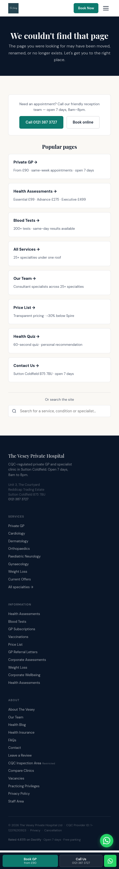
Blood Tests (17, 621)
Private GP (16, 526)
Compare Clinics (21, 770)
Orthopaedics (19, 548)
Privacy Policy (19, 793)
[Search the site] (59, 411)
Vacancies (16, 778)
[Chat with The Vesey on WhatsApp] (106, 840)
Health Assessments (24, 614)
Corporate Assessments (27, 660)
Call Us (81, 860)
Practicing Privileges (23, 786)
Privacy (35, 830)
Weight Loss (17, 571)
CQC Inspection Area (31, 763)
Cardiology (16, 533)
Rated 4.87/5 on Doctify (24, 840)
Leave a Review (20, 755)
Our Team (15, 717)
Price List (15, 644)
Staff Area (16, 801)
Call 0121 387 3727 (41, 122)
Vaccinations (18, 637)
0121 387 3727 (18, 499)
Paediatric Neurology (24, 556)
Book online (83, 122)
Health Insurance (21, 732)
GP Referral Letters (23, 652)
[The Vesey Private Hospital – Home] (13, 8)
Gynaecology (18, 564)
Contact (14, 747)
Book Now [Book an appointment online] (86, 8)
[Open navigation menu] (106, 8)
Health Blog (17, 725)
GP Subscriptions (21, 629)
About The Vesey (21, 709)
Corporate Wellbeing (24, 675)
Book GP (30, 860)
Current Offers (19, 579)
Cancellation (53, 830)
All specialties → (20, 587)
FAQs (12, 740)
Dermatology (18, 541)
